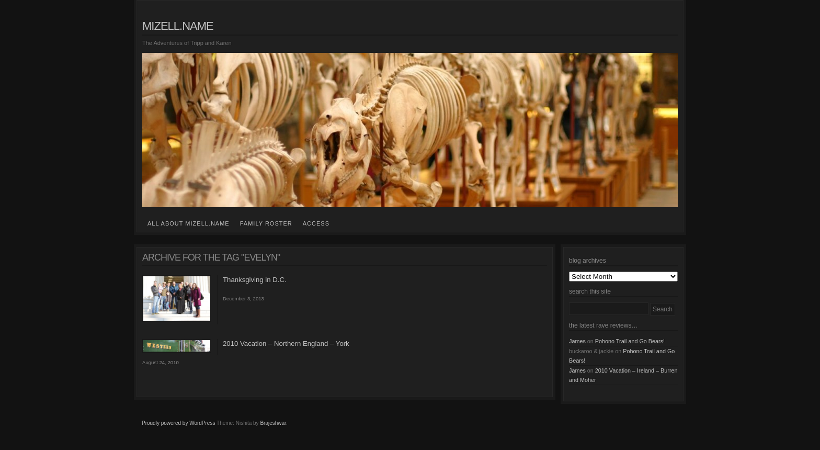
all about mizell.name (188, 223)
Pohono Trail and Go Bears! (630, 341)
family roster (266, 223)
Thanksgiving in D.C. (255, 280)
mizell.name (177, 25)
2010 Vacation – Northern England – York (286, 343)
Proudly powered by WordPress (178, 423)
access (316, 223)
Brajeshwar (273, 423)
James (577, 341)
